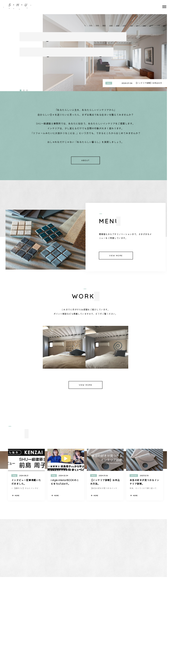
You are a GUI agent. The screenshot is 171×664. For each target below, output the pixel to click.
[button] (20, 90)
